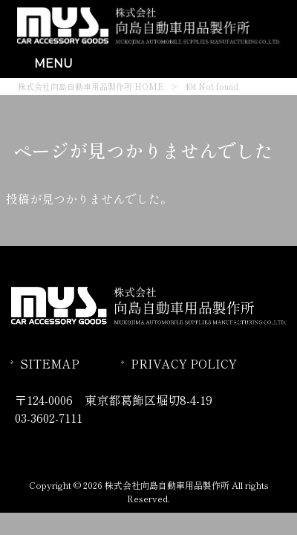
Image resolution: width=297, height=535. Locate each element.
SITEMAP (49, 363)
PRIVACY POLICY (184, 363)
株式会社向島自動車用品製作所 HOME (90, 86)
